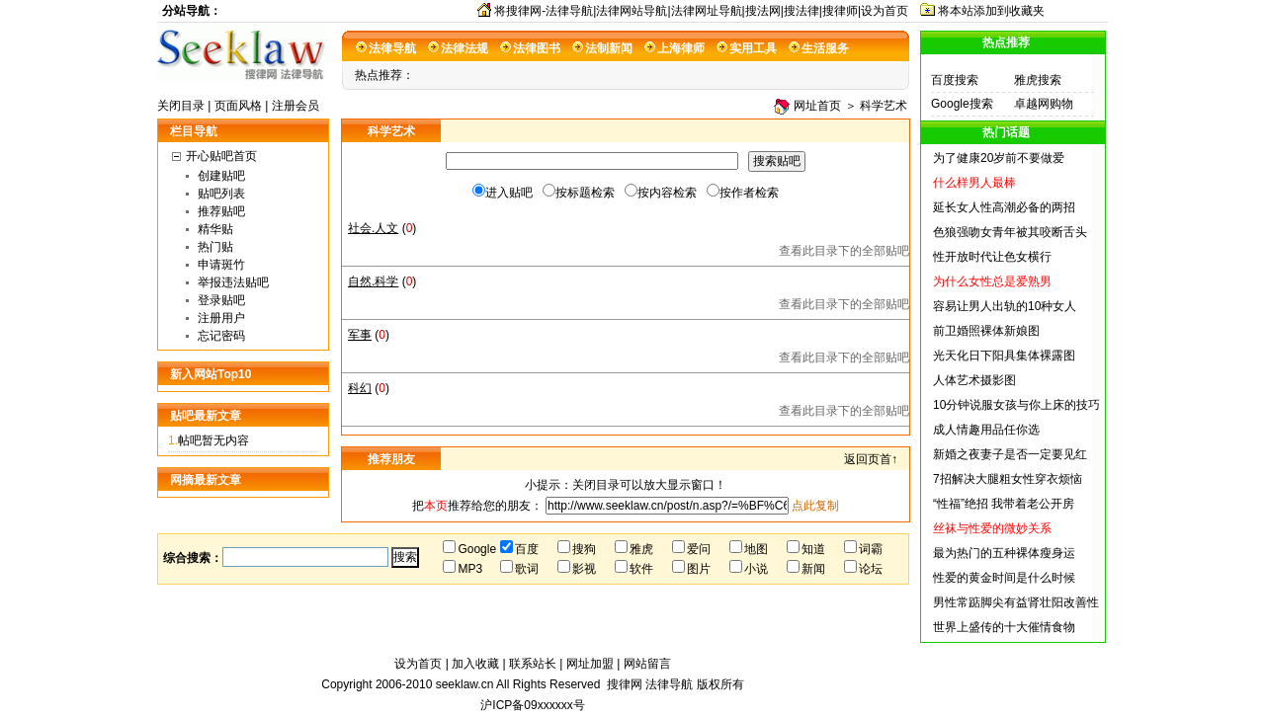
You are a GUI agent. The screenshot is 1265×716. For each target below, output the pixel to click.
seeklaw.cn (466, 684)
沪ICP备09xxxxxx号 (532, 705)
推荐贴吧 (221, 211)
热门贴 (215, 247)
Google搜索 (962, 104)
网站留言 (647, 664)
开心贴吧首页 (221, 156)
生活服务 (825, 48)
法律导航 (392, 48)
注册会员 (295, 106)
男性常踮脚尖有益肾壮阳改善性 (1016, 602)
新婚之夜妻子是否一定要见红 (1010, 454)
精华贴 (215, 229)
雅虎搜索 (1037, 80)
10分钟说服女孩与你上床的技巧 (1016, 405)
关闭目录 (181, 106)
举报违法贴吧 (233, 282)
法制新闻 (608, 48)
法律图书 (536, 48)
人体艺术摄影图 (974, 380)
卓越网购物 (1043, 104)
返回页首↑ (870, 459)
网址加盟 (590, 664)
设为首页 (418, 664)
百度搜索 (954, 80)
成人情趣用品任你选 (986, 430)
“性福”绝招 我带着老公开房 (1003, 504)
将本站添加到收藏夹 (991, 11)
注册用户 (221, 318)
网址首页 (817, 106)
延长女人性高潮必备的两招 (1004, 207)
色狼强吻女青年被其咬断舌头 (1010, 232)
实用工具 (753, 48)
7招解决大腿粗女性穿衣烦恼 (1007, 479)
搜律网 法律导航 (650, 684)
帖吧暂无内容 (213, 440)
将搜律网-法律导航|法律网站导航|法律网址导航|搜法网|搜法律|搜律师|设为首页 (701, 11)
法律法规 (464, 48)
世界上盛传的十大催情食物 (1004, 627)
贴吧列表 (221, 193)
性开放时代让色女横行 (992, 257)
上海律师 (681, 48)
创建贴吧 (221, 176)
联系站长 (532, 664)
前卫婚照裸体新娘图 (986, 331)
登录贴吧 (221, 300)
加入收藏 (475, 664)
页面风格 (238, 106)
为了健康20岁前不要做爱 (998, 158)
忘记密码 (221, 336)
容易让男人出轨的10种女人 (1004, 306)
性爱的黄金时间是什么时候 (1004, 578)
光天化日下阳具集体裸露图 (1004, 355)
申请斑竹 (221, 265)
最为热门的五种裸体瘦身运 (1004, 553)
